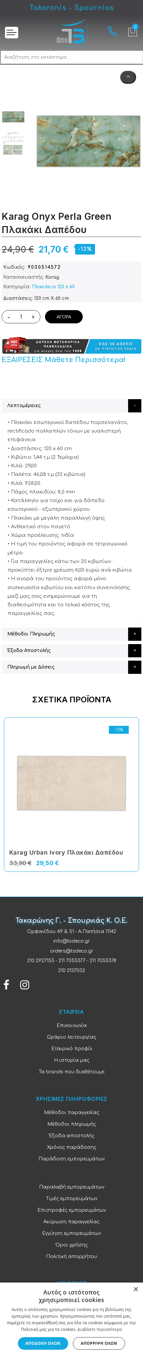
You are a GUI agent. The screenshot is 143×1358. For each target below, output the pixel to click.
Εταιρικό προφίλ (71, 1048)
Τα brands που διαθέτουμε (72, 1071)
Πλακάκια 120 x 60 (53, 286)
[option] (13, 117)
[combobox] (72, 57)
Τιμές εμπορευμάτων (71, 1198)
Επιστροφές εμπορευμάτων (71, 1210)
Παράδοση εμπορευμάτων (71, 1158)
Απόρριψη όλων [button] (99, 1343)
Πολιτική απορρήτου (71, 1256)
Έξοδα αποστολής (71, 1135)
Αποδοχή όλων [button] (43, 1343)
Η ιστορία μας (71, 1060)
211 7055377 (72, 960)
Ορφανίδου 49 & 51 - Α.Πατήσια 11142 (71, 931)
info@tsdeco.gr (71, 941)
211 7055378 (103, 960)
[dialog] (71, 1320)
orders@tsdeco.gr (71, 951)
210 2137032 (71, 970)
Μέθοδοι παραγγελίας (71, 1112)
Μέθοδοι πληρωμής (71, 1124)
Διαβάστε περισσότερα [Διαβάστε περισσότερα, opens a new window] (99, 1329)
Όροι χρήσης (72, 1244)
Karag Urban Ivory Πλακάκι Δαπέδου (66, 852)
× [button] (135, 1289)
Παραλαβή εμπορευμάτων (71, 1187)
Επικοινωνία (72, 1025)
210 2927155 (40, 960)
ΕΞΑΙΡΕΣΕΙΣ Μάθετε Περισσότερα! (64, 360)
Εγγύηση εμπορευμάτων (71, 1233)
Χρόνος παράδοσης (71, 1147)
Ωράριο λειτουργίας (71, 1037)
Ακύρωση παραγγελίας (71, 1221)
